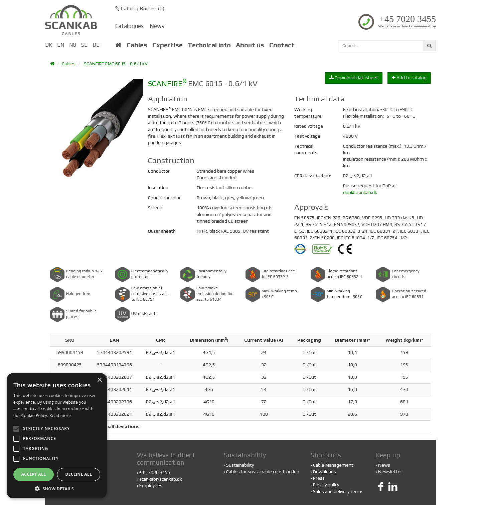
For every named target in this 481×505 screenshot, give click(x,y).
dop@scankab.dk (360, 192)
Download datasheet (353, 77)
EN (60, 45)
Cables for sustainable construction (261, 471)
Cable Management (333, 465)
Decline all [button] (78, 474)
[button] (56, 488)
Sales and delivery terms (338, 491)
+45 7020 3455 (407, 19)
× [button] (99, 380)
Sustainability (239, 465)
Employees (150, 485)
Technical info (209, 45)
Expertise (167, 45)
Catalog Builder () (139, 8)
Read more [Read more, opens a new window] (60, 415)
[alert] (57, 435)
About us (250, 45)
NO (72, 45)
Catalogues (129, 26)
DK (48, 45)
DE (96, 45)
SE (84, 45)
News (157, 26)
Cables (137, 45)
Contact (282, 45)
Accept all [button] (33, 474)
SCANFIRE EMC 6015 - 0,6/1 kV (116, 63)
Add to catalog (409, 77)
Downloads (324, 471)
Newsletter (390, 471)
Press (319, 478)
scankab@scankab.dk (160, 479)
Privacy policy (326, 484)
